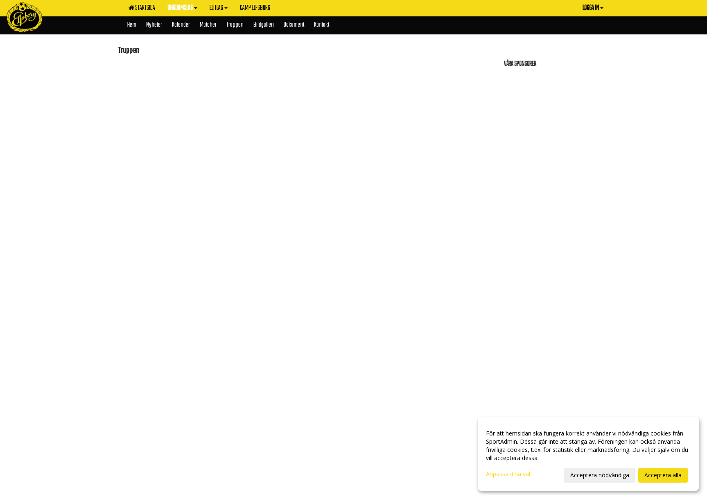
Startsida (142, 8)
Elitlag (219, 8)
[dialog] (588, 454)
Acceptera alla (663, 475)
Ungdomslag (182, 8)
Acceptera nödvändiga (599, 475)
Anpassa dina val (508, 474)
